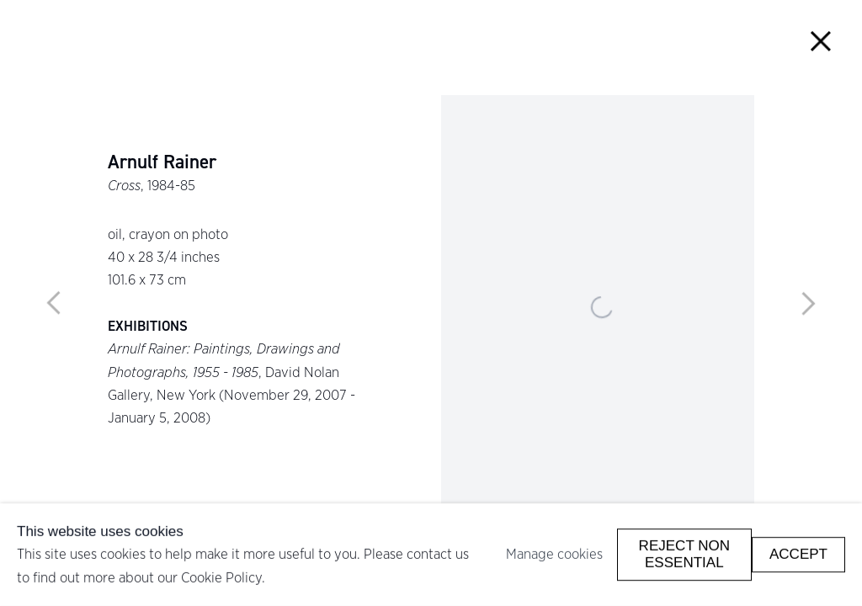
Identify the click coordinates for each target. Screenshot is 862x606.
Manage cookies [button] (554, 553)
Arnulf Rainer (162, 162)
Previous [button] (54, 303)
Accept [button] (798, 554)
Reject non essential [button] (684, 554)
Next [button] (808, 303)
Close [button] (821, 40)
